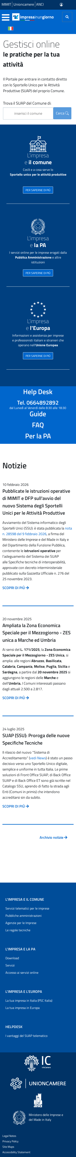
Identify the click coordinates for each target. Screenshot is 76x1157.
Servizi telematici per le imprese (27, 908)
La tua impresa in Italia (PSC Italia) (28, 1000)
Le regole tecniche (17, 930)
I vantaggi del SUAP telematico (26, 1035)
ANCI (40, 4)
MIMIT (6, 4)
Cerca (62, 113)
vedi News (38, 758)
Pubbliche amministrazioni (23, 915)
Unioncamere (23, 4)
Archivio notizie (53, 837)
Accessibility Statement (16, 1152)
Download (12, 958)
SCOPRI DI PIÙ (15, 587)
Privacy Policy (10, 1141)
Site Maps (8, 1147)
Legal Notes (9, 1136)
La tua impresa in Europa (22, 1007)
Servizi (10, 965)
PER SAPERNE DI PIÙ (38, 190)
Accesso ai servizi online (21, 972)
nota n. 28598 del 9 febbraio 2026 (37, 531)
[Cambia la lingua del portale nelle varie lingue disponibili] (10, 28)
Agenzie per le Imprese (20, 922)
